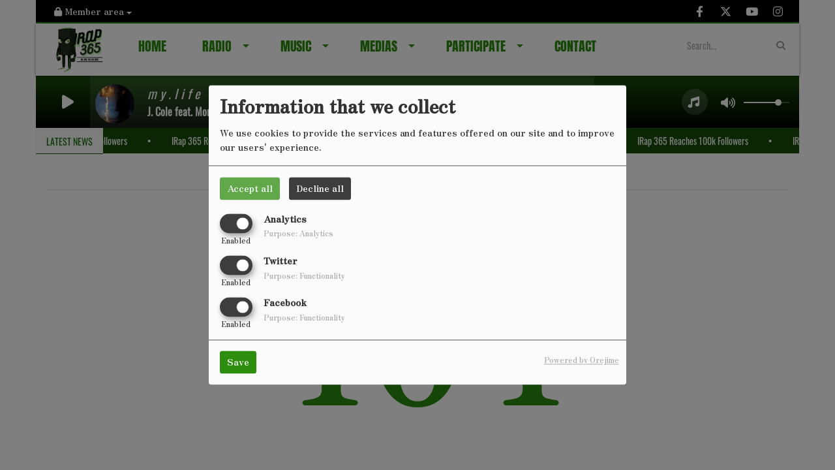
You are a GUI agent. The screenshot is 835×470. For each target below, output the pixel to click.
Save (238, 362)
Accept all (250, 188)
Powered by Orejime (581, 360)
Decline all (320, 188)
